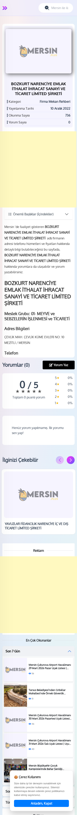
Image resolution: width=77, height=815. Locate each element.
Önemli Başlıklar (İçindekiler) (31, 214)
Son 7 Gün (13, 651)
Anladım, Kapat (41, 803)
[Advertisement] (38, 169)
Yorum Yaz (58, 365)
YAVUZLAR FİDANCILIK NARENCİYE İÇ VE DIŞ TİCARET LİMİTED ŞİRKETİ (36, 526)
